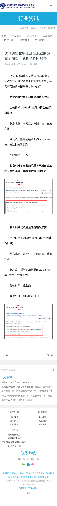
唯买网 (45, 477)
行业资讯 (52, 28)
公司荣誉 (14, 421)
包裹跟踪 (43, 421)
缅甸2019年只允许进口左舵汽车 (16, 382)
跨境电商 (9, 40)
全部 (3, 36)
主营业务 (14, 430)
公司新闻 (16, 36)
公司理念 (14, 424)
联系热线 (28, 453)
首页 (33, 28)
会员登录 (43, 417)
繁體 (28, 492)
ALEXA (46, 473)
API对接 (43, 424)
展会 (22, 473)
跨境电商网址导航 (33, 477)
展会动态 (47, 36)
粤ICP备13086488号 (28, 488)
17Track (28, 473)
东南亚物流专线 (14, 438)
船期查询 (7, 473)
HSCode (15, 473)
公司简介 (14, 417)
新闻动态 (41, 28)
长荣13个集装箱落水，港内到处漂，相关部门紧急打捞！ (27, 387)
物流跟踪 (42, 412)
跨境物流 (24, 40)
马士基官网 (37, 473)
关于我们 (14, 412)
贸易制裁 (40, 40)
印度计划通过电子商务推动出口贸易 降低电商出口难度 (27, 395)
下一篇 (50, 355)
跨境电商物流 (14, 434)
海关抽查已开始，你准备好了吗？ (17, 400)
